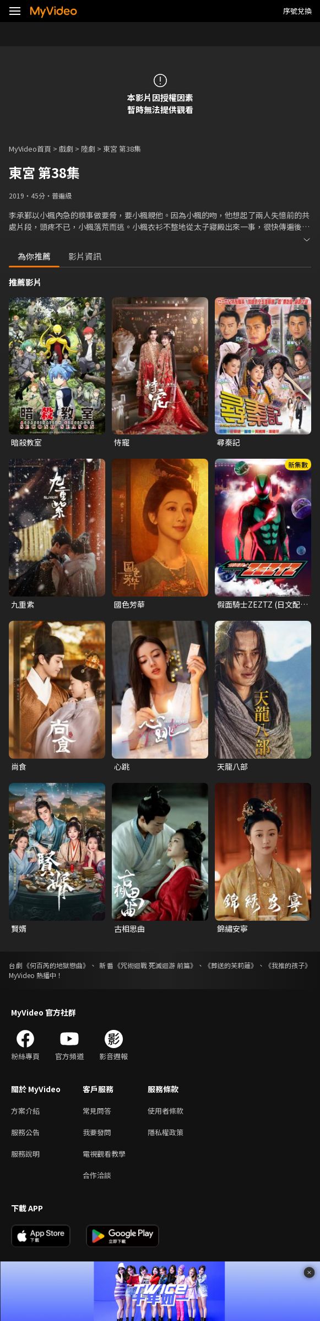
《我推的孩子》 (288, 965)
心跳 (121, 766)
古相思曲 (129, 928)
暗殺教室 (26, 442)
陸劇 (88, 148)
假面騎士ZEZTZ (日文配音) (258, 604)
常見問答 (97, 1110)
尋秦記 (228, 442)
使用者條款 (165, 1110)
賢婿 (18, 928)
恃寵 (121, 442)
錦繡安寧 (232, 928)
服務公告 (25, 1132)
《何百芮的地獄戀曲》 (56, 965)
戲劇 (66, 148)
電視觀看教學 (104, 1153)
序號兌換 (297, 11)
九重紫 (22, 604)
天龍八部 (232, 766)
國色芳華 (129, 604)
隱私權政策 (165, 1132)
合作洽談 (97, 1175)
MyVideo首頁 (30, 148)
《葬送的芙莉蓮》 (230, 965)
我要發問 (97, 1132)
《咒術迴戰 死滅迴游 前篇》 (155, 965)
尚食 (18, 766)
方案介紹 (25, 1110)
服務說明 (25, 1153)
